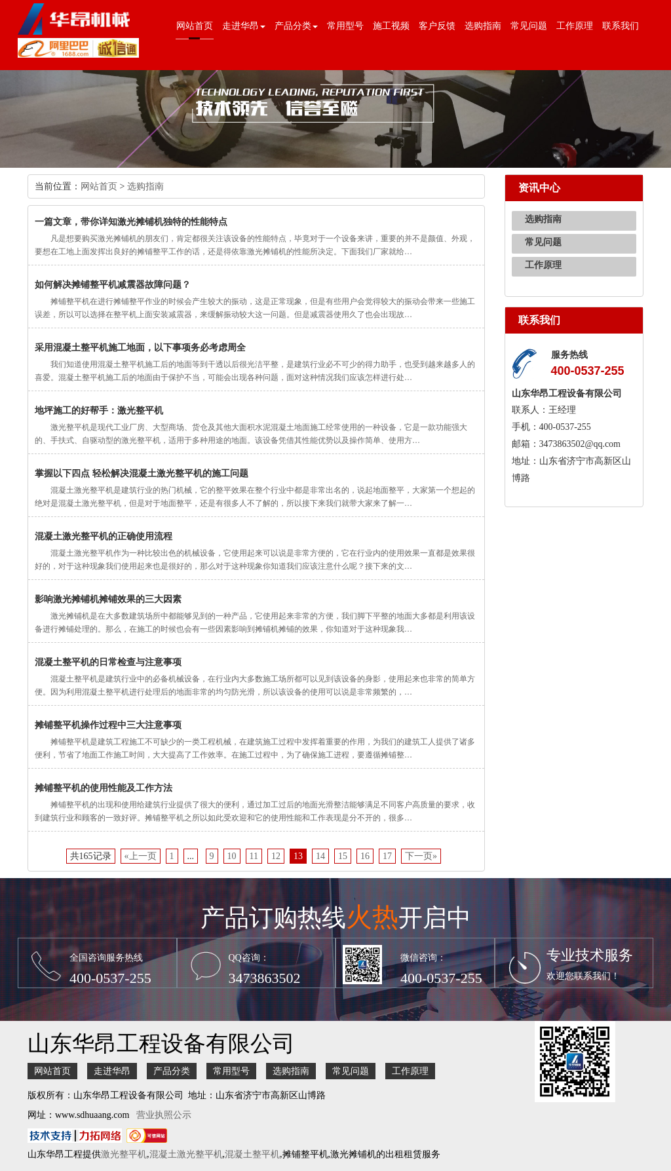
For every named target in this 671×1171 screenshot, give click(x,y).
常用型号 (345, 26)
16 (365, 856)
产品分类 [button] (296, 26)
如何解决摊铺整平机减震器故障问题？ (113, 285)
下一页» (421, 856)
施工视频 (391, 26)
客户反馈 (437, 26)
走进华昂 (112, 1071)
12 (275, 856)
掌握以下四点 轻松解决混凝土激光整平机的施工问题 (141, 473)
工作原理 (574, 26)
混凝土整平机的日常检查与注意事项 (108, 662)
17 (387, 856)
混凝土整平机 (252, 1154)
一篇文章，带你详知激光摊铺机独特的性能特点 (131, 222)
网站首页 (194, 26)
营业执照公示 (163, 1115)
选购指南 (483, 26)
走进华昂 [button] (243, 26)
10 (232, 856)
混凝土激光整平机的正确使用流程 (103, 536)
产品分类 (171, 1071)
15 (342, 856)
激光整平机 (124, 1154)
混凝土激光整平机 (186, 1154)
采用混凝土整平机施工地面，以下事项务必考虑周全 (140, 348)
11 (254, 856)
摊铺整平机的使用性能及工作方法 (103, 788)
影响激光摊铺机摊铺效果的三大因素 (108, 599)
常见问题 (528, 26)
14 (320, 856)
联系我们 (620, 26)
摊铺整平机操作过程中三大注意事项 (108, 725)
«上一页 (141, 856)
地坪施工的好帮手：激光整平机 (99, 410)
